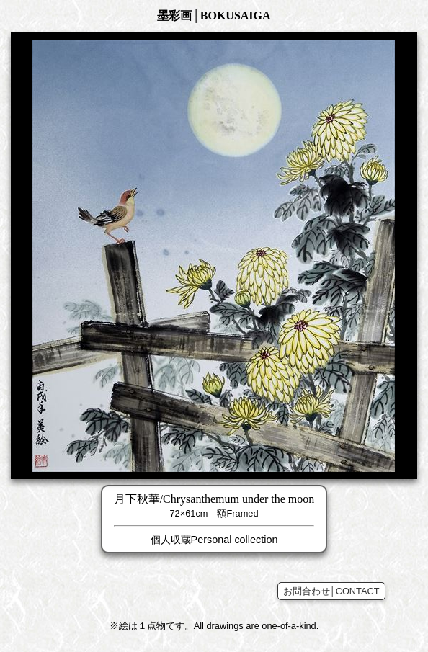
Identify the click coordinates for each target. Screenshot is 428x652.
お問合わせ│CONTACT (331, 591)
